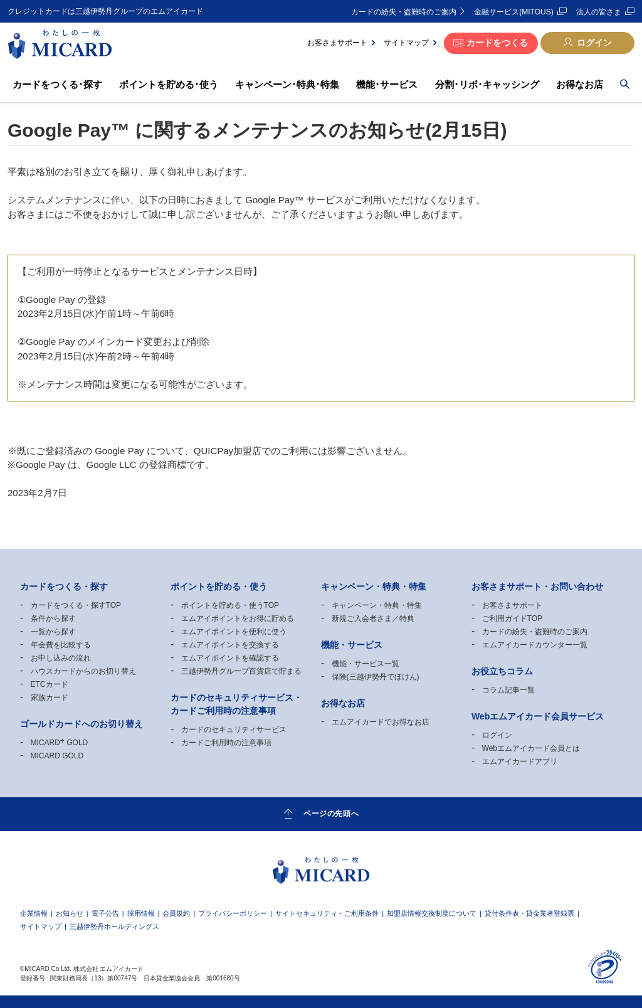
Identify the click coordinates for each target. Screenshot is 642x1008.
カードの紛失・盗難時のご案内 (403, 12)
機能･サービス (387, 84)
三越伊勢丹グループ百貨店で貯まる (241, 671)
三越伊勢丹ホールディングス (114, 926)
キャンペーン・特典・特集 (377, 605)
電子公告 (105, 913)
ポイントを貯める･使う (168, 84)
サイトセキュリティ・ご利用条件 (327, 913)
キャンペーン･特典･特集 (287, 84)
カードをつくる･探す (57, 84)
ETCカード (49, 684)
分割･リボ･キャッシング (487, 84)
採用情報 (141, 913)
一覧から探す (53, 631)
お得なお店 (579, 84)
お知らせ (69, 913)
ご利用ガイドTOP (512, 618)
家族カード (49, 697)
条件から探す (53, 618)
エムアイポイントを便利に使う (234, 631)
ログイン (594, 43)
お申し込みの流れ (61, 658)
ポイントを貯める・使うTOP (230, 605)
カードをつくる (497, 43)
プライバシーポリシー (232, 913)
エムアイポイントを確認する (230, 658)
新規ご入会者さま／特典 (373, 618)
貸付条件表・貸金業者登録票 (529, 913)
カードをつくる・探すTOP (76, 605)
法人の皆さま (598, 12)
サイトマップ (406, 42)
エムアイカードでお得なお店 (380, 722)
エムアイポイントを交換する (230, 644)
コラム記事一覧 (508, 690)
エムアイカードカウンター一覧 (534, 644)
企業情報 (34, 913)
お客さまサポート (337, 42)
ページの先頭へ (331, 813)
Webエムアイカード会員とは (531, 748)
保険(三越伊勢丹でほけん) (375, 676)
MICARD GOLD (59, 742)
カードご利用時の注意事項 (226, 742)
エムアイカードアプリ (519, 761)
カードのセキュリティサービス (234, 729)
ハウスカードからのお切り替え (83, 671)
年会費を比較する (61, 644)
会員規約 (176, 913)
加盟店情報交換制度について (431, 913)
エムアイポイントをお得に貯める (237, 618)
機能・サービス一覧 (365, 663)
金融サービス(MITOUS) (513, 12)
